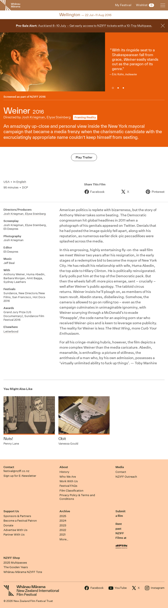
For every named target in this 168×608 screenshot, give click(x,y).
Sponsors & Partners (17, 516)
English (21, 182)
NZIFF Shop (11, 558)
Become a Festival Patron (20, 520)
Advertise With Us (15, 530)
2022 (62, 530)
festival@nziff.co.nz (16, 471)
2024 (62, 520)
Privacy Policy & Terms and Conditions (77, 497)
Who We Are (67, 477)
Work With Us (68, 481)
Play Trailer (84, 157)
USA (6, 182)
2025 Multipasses (15, 562)
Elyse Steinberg (59, 117)
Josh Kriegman (33, 117)
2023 (62, 525)
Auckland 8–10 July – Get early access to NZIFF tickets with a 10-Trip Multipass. (84, 26)
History (64, 472)
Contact (8, 467)
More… (63, 539)
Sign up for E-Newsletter (19, 476)
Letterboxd (10, 331)
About (63, 467)
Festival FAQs (68, 486)
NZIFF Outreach (126, 477)
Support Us (11, 511)
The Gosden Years (15, 567)
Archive (64, 511)
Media (119, 467)
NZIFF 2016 (38, 97)
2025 (62, 516)
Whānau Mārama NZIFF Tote (22, 572)
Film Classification (71, 490)
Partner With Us (14, 534)
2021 (62, 534)
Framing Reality (85, 117)
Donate (8, 525)
